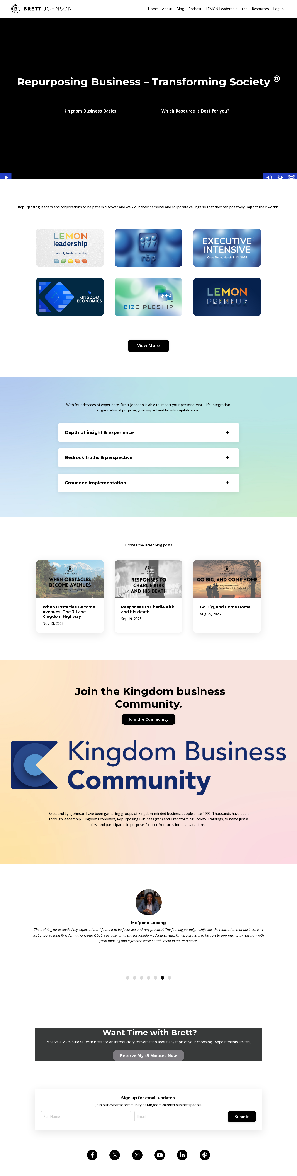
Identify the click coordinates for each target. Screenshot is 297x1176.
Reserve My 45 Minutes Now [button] (148, 1026)
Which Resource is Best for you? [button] (195, 111)
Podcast (194, 8)
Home (153, 8)
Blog (180, 8)
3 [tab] (141, 949)
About (167, 8)
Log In (278, 8)
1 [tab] (128, 949)
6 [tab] (162, 949)
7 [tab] (169, 949)
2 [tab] (134, 949)
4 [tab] (148, 949)
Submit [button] (242, 1088)
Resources (260, 8)
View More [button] (148, 345)
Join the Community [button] (149, 719)
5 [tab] (155, 949)
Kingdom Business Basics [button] (89, 111)
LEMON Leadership (222, 8)
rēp (245, 8)
